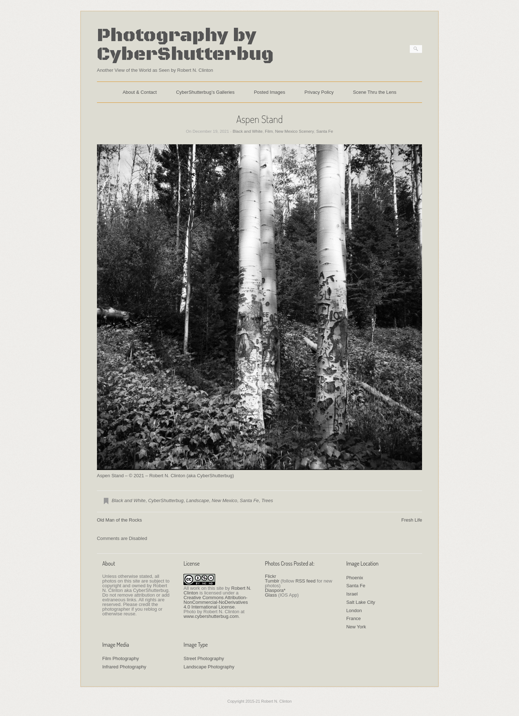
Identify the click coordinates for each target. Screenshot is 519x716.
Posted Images (269, 92)
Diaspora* (275, 590)
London (354, 610)
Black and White (248, 131)
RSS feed (306, 581)
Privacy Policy (319, 92)
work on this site (206, 588)
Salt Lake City (360, 602)
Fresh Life (411, 520)
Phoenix (354, 577)
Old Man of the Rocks (119, 520)
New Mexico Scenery (294, 131)
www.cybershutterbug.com (210, 616)
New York (356, 626)
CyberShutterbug (165, 500)
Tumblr (272, 581)
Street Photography (203, 658)
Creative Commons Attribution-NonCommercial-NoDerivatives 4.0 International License (215, 602)
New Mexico (224, 500)
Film (269, 131)
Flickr (270, 576)
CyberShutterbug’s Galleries (205, 92)
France (353, 618)
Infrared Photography (124, 666)
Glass (271, 595)
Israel (352, 594)
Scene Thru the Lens (374, 92)
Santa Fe (324, 131)
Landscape (197, 500)
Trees (267, 500)
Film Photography (120, 658)
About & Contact (140, 92)
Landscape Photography (208, 666)
